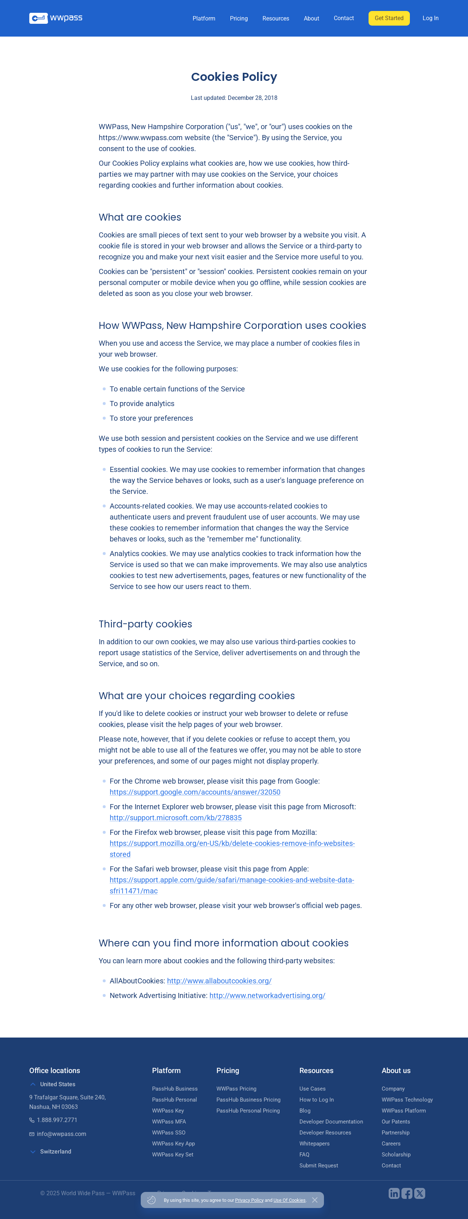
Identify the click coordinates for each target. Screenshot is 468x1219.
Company (393, 1088)
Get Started (389, 18)
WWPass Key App (173, 1143)
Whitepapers (314, 1143)
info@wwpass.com (57, 1133)
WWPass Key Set (172, 1154)
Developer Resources (325, 1132)
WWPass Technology (407, 1099)
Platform (204, 18)
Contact (344, 18)
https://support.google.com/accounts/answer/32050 (195, 792)
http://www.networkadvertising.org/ (267, 995)
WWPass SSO (168, 1132)
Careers (391, 1143)
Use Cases (312, 1088)
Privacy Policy (249, 1200)
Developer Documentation (331, 1121)
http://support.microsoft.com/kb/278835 (176, 817)
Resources (276, 18)
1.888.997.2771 (53, 1120)
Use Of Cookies (289, 1200)
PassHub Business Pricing (248, 1099)
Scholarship (396, 1154)
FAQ (304, 1154)
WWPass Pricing (236, 1088)
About (311, 18)
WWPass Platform (404, 1110)
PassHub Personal (174, 1099)
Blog (304, 1110)
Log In (431, 18)
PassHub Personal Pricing (248, 1110)
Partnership (396, 1132)
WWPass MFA (169, 1121)
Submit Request (318, 1165)
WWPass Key (168, 1110)
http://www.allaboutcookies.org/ (219, 980)
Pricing (239, 18)
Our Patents (396, 1121)
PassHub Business (175, 1088)
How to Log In (316, 1099)
